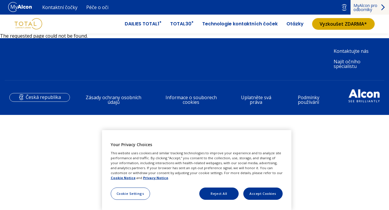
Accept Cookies (262, 193)
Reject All (219, 193)
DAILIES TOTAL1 (143, 24)
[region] (196, 170)
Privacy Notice (155, 178)
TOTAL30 (181, 24)
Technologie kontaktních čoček (240, 24)
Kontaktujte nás (351, 51)
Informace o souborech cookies (191, 99)
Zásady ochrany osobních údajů (113, 99)
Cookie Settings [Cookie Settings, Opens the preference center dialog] (130, 193)
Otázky (295, 24)
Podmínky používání (308, 99)
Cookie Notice (123, 178)
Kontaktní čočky (60, 7)
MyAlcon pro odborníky (365, 7)
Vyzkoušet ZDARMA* (343, 24)
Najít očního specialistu (347, 64)
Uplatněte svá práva (256, 99)
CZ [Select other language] (344, 7)
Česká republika (43, 97)
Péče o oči (97, 7)
